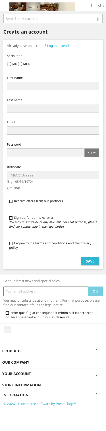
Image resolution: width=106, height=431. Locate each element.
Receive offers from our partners (36, 201)
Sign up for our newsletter (53, 222)
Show (92, 152)
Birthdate (14, 167)
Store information (21, 385)
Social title (14, 56)
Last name (14, 100)
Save (90, 261)
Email (11, 122)
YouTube (7, 329)
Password (14, 144)
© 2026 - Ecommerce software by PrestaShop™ (39, 403)
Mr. (12, 64)
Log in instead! (58, 45)
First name (15, 78)
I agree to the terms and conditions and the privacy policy (50, 245)
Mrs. (24, 64)
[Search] (53, 18)
